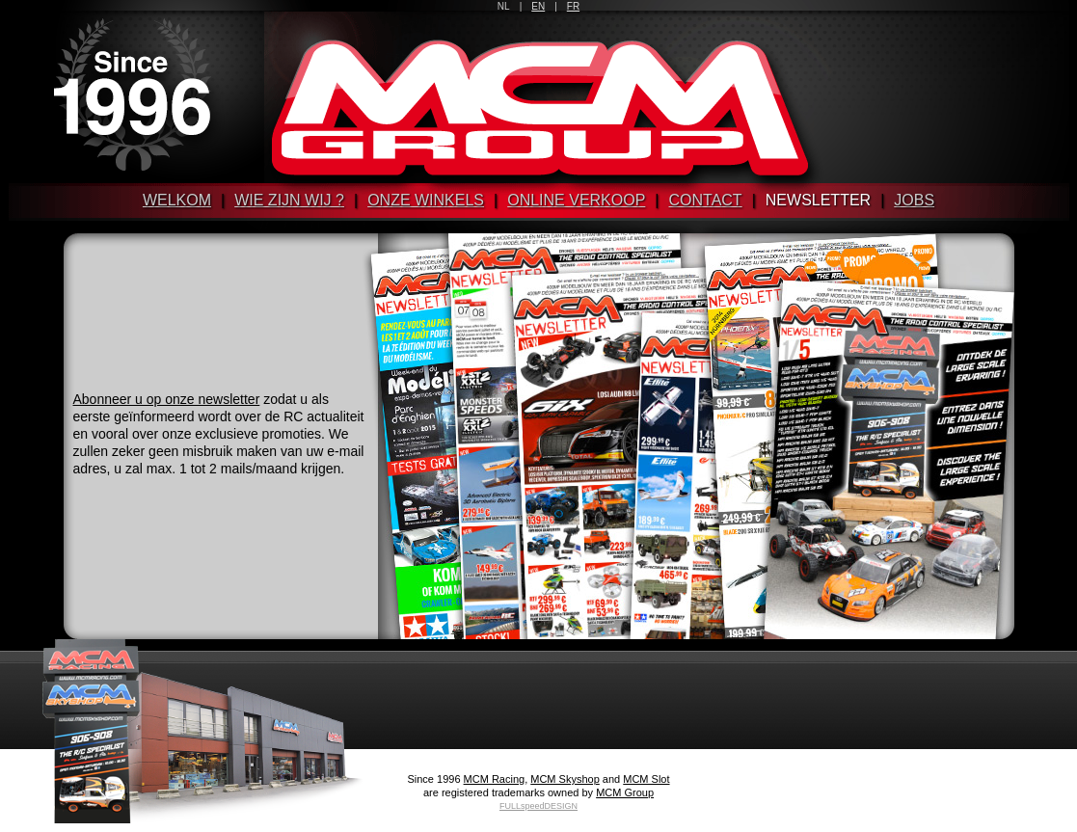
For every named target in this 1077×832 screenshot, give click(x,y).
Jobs (914, 200)
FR (573, 6)
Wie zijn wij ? (289, 200)
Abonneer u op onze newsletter (166, 399)
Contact (705, 200)
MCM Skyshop (565, 779)
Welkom (177, 200)
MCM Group (625, 792)
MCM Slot (646, 779)
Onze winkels (425, 200)
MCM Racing (494, 779)
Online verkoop (576, 200)
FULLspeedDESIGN (538, 806)
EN (538, 6)
